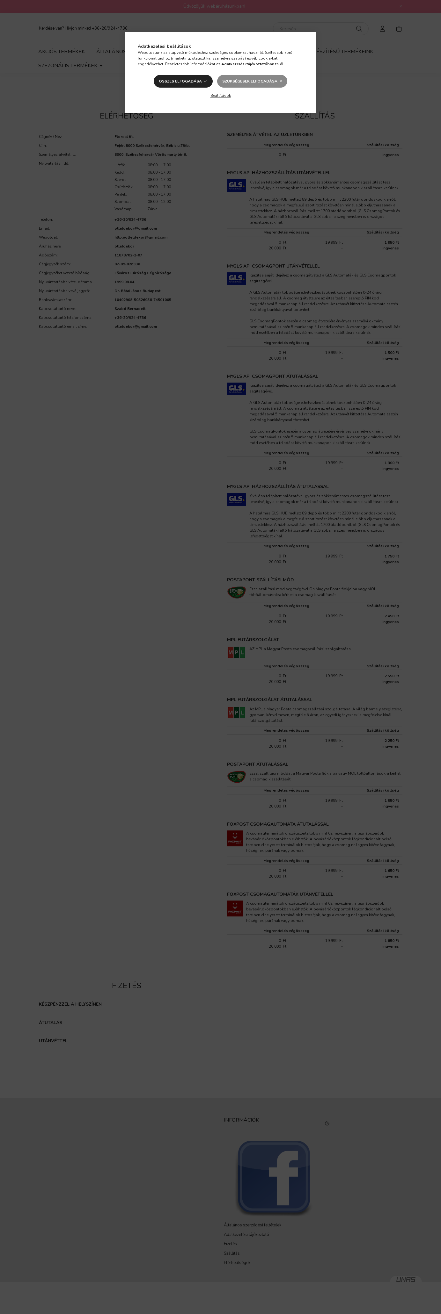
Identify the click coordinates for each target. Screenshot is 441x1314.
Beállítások (220, 95)
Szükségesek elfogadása (249, 81)
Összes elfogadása (180, 81)
